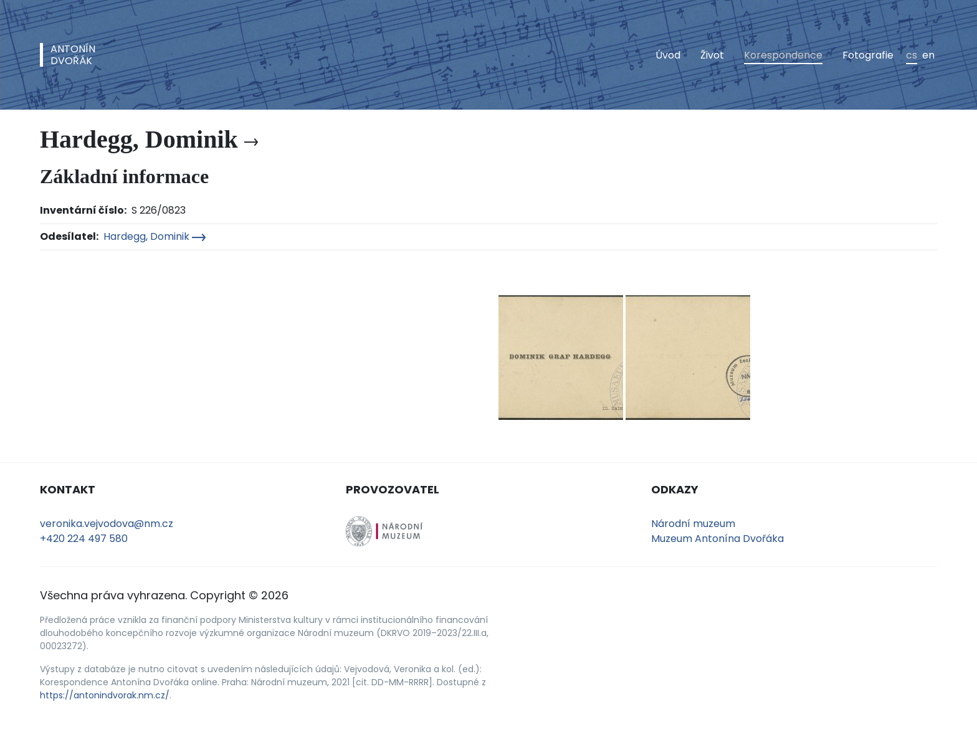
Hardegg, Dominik (154, 236)
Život (712, 55)
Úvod (667, 55)
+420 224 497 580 (84, 538)
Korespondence (783, 55)
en (928, 55)
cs (911, 55)
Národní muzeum (693, 523)
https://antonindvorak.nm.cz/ (104, 695)
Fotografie (868, 55)
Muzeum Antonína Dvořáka (717, 538)
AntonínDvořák (72, 55)
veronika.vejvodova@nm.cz (106, 523)
